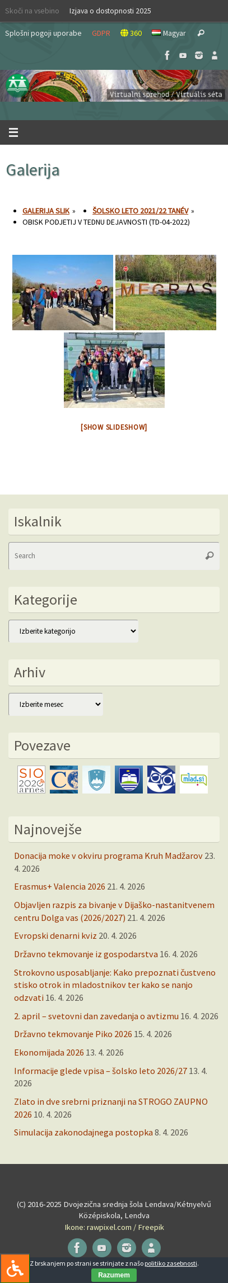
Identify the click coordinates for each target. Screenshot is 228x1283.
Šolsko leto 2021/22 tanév (140, 211)
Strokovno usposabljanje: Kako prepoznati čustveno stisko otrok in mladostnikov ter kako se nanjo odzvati (115, 985)
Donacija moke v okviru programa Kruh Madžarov (108, 855)
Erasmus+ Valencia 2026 (59, 886)
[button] (114, 86)
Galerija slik (45, 211)
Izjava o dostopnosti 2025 (110, 11)
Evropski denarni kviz (55, 935)
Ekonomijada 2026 (49, 1052)
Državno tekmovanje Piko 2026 (73, 1033)
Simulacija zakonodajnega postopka (83, 1132)
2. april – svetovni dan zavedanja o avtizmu (96, 1015)
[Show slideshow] (114, 427)
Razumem (114, 1275)
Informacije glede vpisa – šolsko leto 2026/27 (100, 1070)
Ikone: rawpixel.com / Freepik (114, 1227)
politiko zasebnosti (171, 1263)
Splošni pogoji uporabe (43, 33)
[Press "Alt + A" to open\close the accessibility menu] (15, 1268)
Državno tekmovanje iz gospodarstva (86, 953)
